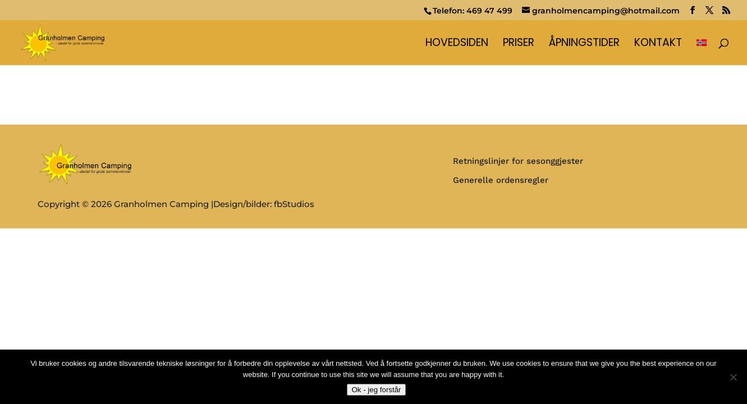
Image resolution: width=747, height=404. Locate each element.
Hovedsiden (456, 44)
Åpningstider (584, 44)
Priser (518, 44)
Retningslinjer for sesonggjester (518, 161)
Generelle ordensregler (500, 180)
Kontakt (658, 44)
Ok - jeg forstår (376, 389)
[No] (733, 377)
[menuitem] (701, 52)
